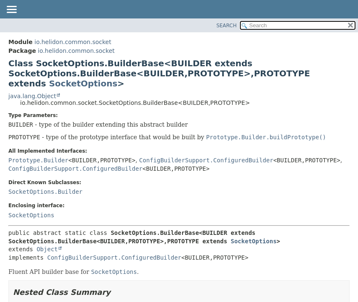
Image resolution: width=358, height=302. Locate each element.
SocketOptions (83, 83)
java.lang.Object (32, 96)
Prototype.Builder (38, 160)
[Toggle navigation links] (11, 10)
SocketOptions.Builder (45, 191)
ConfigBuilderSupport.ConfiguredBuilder (206, 160)
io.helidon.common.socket (72, 42)
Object (47, 249)
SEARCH (226, 26)
